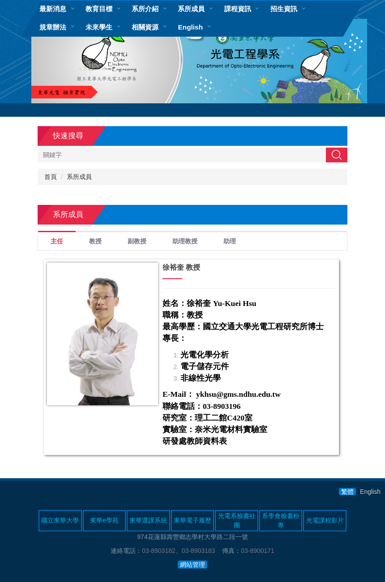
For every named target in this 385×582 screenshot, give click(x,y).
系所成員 (191, 9)
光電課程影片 (325, 520)
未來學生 (99, 27)
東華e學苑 (104, 520)
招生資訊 (283, 9)
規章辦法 (52, 27)
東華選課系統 (148, 520)
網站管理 (192, 564)
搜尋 (336, 154)
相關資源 (145, 27)
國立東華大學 (60, 520)
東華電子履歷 (192, 520)
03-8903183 (198, 550)
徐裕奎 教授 (181, 267)
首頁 (50, 176)
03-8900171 (257, 550)
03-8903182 (158, 550)
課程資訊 (237, 9)
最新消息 (52, 9)
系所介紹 (145, 9)
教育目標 (99, 9)
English (190, 27)
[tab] (57, 240)
